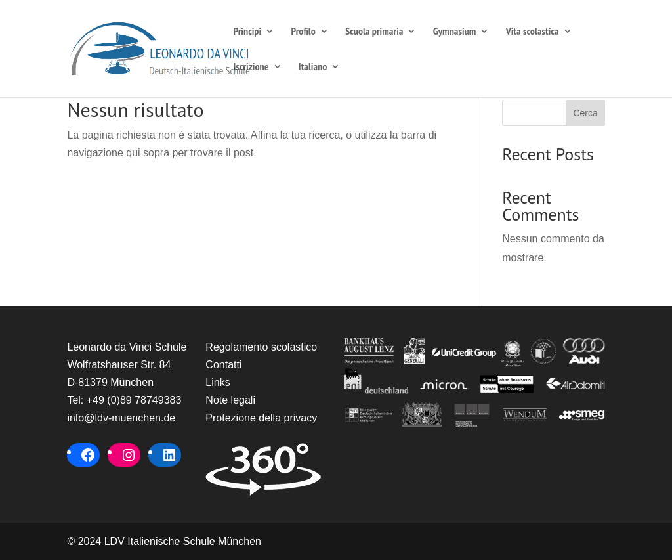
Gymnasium (454, 31)
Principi (247, 31)
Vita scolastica (532, 31)
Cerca (585, 113)
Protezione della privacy (261, 417)
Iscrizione (250, 67)
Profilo (303, 31)
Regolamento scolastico (261, 347)
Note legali (230, 400)
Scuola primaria (374, 31)
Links (217, 382)
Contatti (223, 364)
